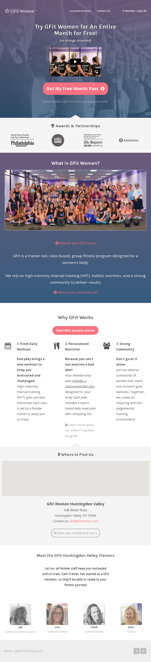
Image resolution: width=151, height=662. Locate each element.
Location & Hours (80, 11)
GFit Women (21, 11)
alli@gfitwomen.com (83, 521)
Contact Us (103, 11)
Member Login (134, 11)
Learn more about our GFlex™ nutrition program (80, 430)
